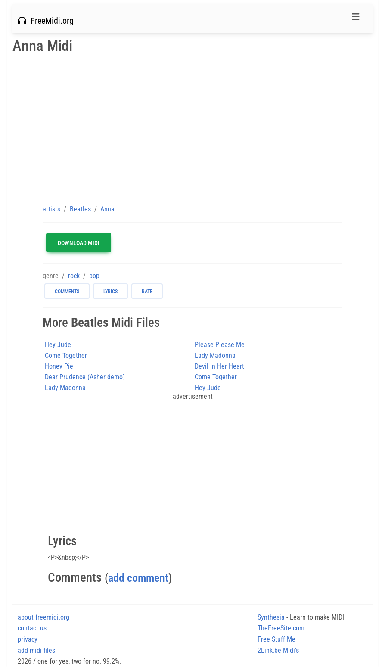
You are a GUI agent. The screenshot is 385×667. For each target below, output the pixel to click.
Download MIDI (78, 242)
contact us (32, 628)
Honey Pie (59, 366)
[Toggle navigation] (355, 19)
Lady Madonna (215, 355)
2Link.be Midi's (278, 650)
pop (94, 276)
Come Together (66, 355)
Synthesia (271, 617)
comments (67, 292)
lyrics (110, 292)
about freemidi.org (43, 617)
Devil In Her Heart (219, 366)
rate (147, 292)
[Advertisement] (192, 133)
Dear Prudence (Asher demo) (85, 377)
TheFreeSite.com (281, 628)
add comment (138, 577)
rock (74, 276)
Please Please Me (220, 345)
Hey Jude (58, 345)
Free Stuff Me (276, 639)
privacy (27, 639)
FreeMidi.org (46, 21)
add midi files (36, 650)
